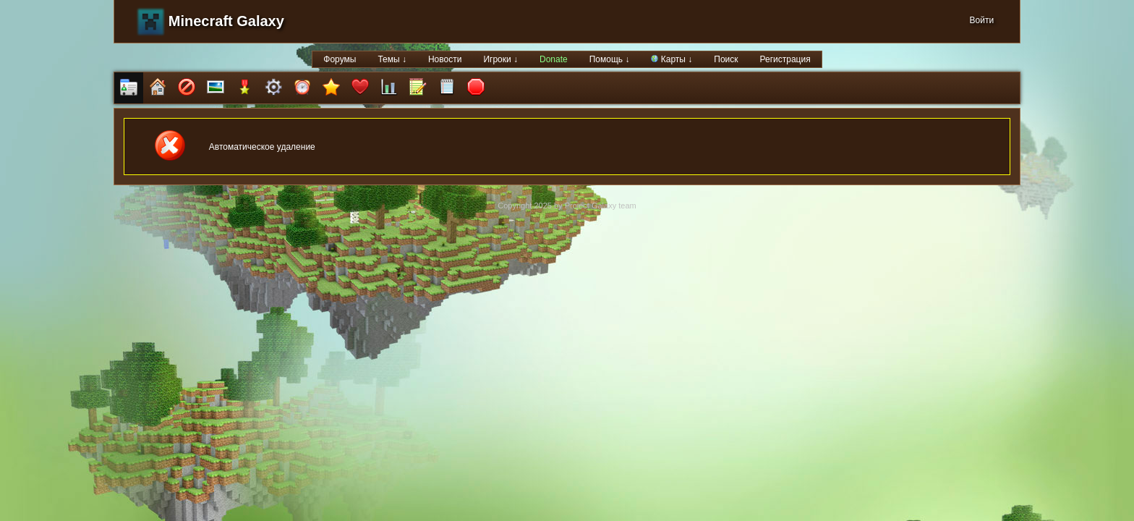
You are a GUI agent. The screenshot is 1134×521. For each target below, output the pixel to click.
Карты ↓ (671, 59)
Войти (982, 20)
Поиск (726, 59)
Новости (444, 59)
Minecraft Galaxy (226, 21)
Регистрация (785, 59)
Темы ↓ (392, 59)
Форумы (339, 59)
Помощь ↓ (609, 59)
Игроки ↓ (500, 59)
